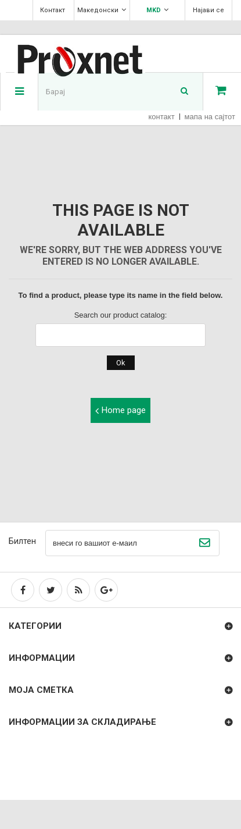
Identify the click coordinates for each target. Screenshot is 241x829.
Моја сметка (41, 690)
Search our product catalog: (120, 315)
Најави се (208, 10)
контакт (162, 116)
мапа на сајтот (210, 116)
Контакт (52, 10)
